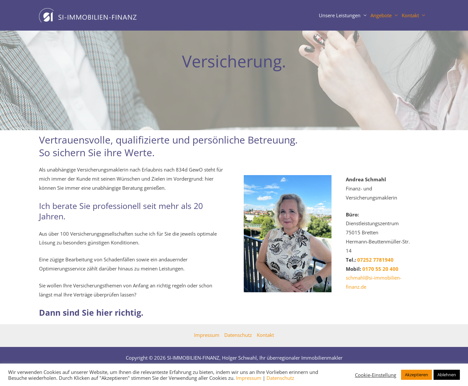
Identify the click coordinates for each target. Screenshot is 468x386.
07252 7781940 (375, 259)
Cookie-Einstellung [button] (375, 375)
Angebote (381, 15)
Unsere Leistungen (339, 15)
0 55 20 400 (380, 269)
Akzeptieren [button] (416, 375)
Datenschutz (238, 335)
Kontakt (410, 15)
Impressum (206, 335)
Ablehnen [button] (446, 375)
